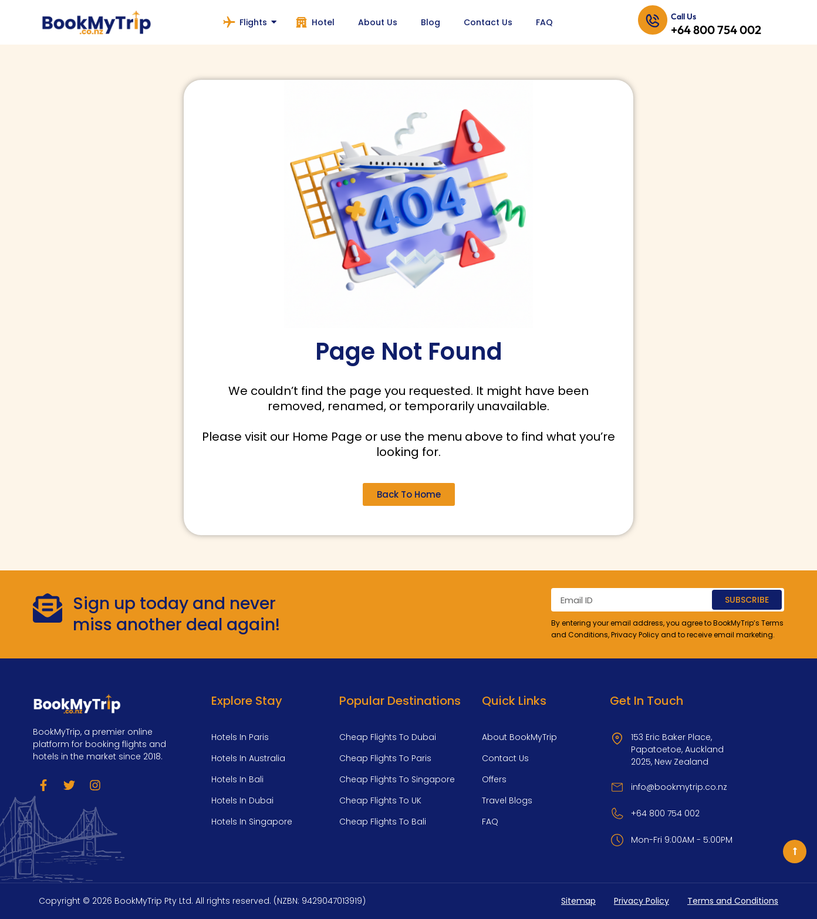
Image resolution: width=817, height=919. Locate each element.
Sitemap (578, 901)
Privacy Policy (635, 635)
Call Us (683, 16)
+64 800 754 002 (716, 29)
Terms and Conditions (732, 901)
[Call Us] (652, 22)
